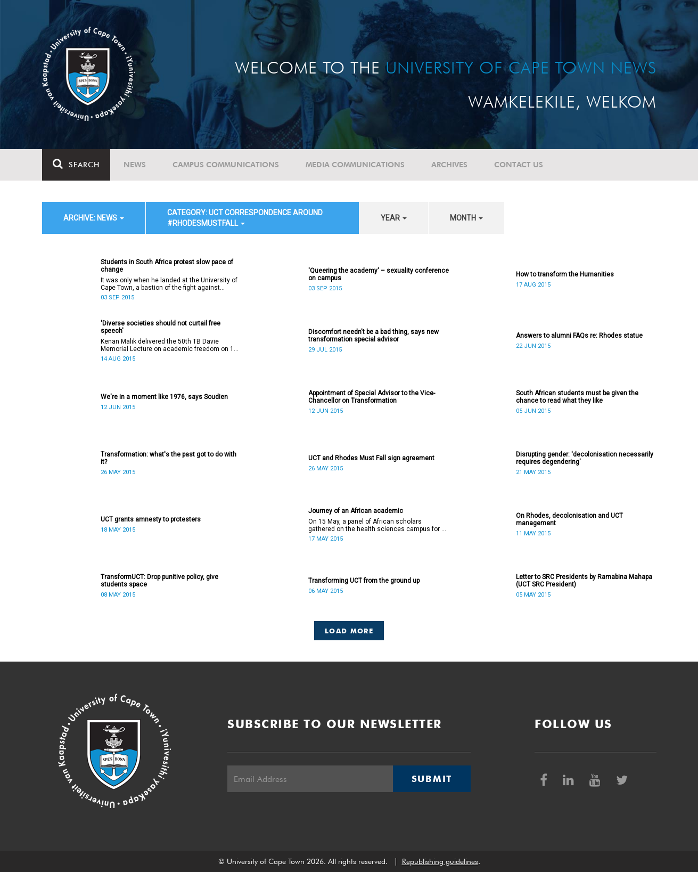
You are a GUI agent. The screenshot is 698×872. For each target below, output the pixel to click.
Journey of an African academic (355, 511)
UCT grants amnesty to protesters (151, 519)
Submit (432, 778)
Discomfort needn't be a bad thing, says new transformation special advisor (373, 335)
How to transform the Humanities (565, 274)
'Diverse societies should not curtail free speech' (160, 327)
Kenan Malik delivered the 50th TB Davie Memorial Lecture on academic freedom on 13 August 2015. (169, 345)
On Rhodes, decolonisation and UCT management (569, 519)
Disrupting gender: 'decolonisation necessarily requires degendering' (584, 458)
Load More (349, 630)
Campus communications (226, 164)
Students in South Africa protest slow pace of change (167, 265)
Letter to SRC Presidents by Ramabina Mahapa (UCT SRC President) (584, 580)
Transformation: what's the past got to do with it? (168, 458)
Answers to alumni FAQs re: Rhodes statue (579, 335)
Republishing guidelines (440, 861)
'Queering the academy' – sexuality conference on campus (378, 274)
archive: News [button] (93, 218)
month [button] (466, 218)
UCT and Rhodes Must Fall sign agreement (371, 458)
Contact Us (518, 164)
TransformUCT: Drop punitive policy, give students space (159, 580)
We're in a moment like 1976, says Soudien (164, 397)
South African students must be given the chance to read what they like (577, 396)
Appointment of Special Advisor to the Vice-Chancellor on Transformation (371, 396)
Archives (449, 164)
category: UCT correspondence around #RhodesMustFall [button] (245, 217)
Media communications (355, 164)
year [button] (394, 218)
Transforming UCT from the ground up (364, 580)
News (135, 164)
